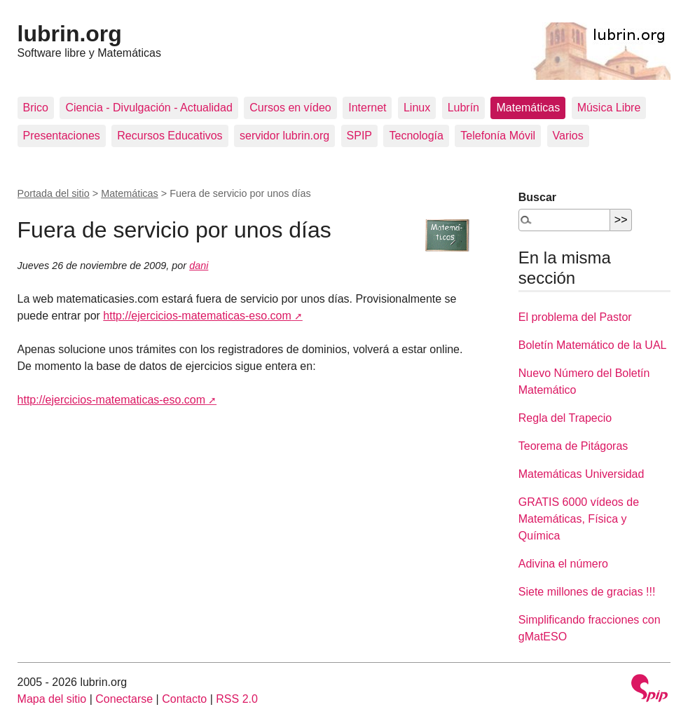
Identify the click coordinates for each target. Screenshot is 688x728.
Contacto (184, 699)
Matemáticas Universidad (581, 474)
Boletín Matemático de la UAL (592, 345)
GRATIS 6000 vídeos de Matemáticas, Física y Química (578, 519)
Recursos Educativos (169, 136)
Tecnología (416, 136)
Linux (417, 108)
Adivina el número (563, 564)
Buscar (537, 197)
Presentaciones (61, 136)
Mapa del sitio (52, 699)
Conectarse (124, 699)
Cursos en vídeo (290, 108)
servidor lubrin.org (284, 136)
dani (198, 265)
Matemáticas (528, 108)
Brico (35, 108)
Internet (367, 108)
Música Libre (609, 108)
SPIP (359, 136)
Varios (568, 136)
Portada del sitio (54, 193)
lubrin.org (70, 33)
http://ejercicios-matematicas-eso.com (197, 316)
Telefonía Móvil (497, 136)
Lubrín (463, 108)
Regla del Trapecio (565, 418)
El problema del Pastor (575, 317)
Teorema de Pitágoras (573, 446)
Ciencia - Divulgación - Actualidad (148, 108)
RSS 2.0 (237, 699)
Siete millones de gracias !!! (587, 592)
